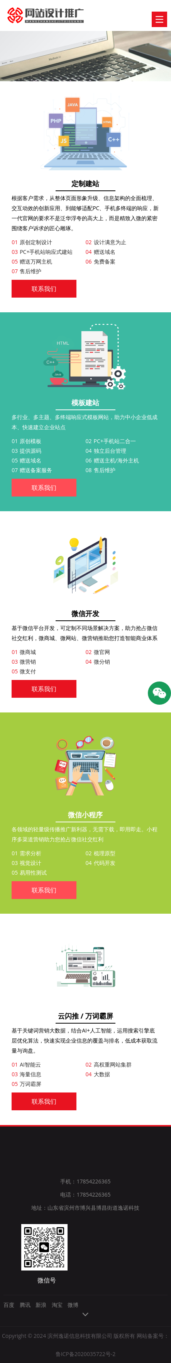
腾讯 (25, 1304)
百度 (8, 1304)
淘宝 (57, 1304)
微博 (73, 1304)
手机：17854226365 (85, 1181)
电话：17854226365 (85, 1194)
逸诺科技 (37, 15)
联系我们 (44, 288)
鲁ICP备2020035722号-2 (86, 1354)
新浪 (41, 1304)
